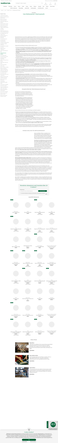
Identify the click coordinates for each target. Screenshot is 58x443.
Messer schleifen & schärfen (33, 355)
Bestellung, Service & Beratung (51, 0)
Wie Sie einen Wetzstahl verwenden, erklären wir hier (23, 157)
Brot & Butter (6, 0)
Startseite (2, 10)
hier (48, 437)
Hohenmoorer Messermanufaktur (21, 51)
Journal (5, 10)
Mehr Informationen (33, 441)
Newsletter (10, 0)
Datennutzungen (41, 433)
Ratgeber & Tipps (9, 10)
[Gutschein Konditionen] (36, 186)
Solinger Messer (31, 342)
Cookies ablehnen (24, 441)
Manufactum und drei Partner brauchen (13, 433)
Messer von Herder (45, 50)
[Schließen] (57, 422)
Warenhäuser (2, 0)
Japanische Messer (32, 367)
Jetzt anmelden (50, 421)
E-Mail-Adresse (22, 189)
